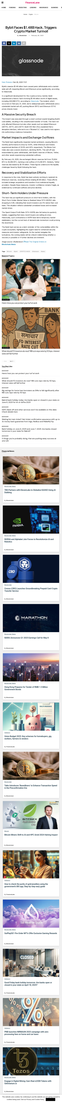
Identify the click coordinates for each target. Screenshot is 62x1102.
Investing (23, 7)
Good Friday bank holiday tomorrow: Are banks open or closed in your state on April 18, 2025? (28, 983)
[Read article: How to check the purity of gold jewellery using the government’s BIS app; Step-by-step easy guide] (31, 864)
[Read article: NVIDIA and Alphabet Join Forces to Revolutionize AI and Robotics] (31, 520)
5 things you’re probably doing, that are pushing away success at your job (29, 439)
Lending (33, 7)
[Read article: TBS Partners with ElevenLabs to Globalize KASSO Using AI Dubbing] (31, 470)
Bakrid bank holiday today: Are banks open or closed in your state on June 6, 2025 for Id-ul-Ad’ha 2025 (30, 401)
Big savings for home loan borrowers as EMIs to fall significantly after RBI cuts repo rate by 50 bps (30, 391)
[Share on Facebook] (4, 43)
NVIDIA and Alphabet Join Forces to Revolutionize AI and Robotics (29, 540)
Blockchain (23, 35)
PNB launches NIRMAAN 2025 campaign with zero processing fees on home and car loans (26, 1033)
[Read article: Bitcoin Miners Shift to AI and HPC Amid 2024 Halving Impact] (31, 815)
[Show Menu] (2, 2)
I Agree (50, 1099)
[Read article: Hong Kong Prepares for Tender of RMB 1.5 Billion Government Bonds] (31, 667)
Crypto (31, 14)
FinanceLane (32, 2)
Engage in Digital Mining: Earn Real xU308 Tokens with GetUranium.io (27, 1085)
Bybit (16, 251)
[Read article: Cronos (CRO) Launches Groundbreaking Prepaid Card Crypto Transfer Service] (31, 569)
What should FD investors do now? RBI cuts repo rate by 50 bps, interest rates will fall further (29, 382)
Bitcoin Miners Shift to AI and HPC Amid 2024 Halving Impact (31, 835)
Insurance (43, 7)
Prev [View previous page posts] (5, 361)
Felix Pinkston (7, 82)
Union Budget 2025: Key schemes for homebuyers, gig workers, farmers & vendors (27, 737)
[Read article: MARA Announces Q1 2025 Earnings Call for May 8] (31, 618)
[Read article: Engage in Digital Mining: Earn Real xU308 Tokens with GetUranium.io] (31, 1064)
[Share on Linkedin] (14, 43)
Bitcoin (36, 14)
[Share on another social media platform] (24, 43)
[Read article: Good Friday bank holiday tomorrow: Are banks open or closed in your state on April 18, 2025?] (31, 963)
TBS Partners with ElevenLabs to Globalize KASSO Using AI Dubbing (30, 491)
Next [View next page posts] (12, 361)
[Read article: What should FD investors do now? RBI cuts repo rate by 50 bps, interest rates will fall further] (31, 328)
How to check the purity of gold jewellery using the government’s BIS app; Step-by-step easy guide (26, 885)
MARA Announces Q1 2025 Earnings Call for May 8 (26, 638)
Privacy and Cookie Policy (35, 1099)
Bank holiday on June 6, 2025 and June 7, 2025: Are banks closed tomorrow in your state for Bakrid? (29, 430)
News (43, 251)
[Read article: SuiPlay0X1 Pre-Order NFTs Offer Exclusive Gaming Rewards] (31, 914)
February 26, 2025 (37, 35)
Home (4, 7)
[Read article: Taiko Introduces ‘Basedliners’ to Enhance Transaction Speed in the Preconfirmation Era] (31, 766)
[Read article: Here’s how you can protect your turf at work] (31, 280)
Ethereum (35, 251)
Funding (12, 7)
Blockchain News (10, 486)
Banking (54, 7)
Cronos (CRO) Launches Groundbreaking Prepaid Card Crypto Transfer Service (30, 589)
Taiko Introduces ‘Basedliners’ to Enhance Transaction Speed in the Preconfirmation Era (30, 786)
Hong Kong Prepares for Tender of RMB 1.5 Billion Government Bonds (26, 688)
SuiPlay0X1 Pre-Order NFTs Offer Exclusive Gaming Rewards (30, 933)
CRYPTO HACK (25, 251)
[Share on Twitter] (9, 43)
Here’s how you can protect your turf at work (19, 303)
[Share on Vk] (19, 43)
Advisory (5, 299)
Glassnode (35, 101)
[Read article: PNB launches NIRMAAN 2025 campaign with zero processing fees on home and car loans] (31, 1012)
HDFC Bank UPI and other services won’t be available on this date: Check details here (29, 411)
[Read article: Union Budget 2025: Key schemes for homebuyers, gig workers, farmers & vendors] (31, 717)
